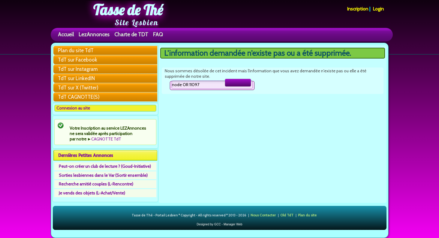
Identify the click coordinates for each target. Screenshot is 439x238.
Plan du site (307, 215)
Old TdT (286, 215)
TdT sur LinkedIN (76, 78)
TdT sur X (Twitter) (78, 88)
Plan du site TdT (76, 50)
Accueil (66, 34)
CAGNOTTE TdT (106, 139)
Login (378, 9)
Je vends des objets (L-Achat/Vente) (92, 193)
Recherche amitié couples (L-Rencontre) (96, 184)
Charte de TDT (131, 34)
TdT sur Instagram (78, 69)
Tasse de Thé (128, 10)
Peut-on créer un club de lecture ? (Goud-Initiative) (105, 166)
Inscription (357, 9)
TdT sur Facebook (77, 60)
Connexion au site (73, 108)
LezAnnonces (94, 34)
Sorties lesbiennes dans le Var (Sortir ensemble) (103, 175)
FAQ (158, 34)
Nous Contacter (263, 215)
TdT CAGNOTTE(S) (79, 97)
